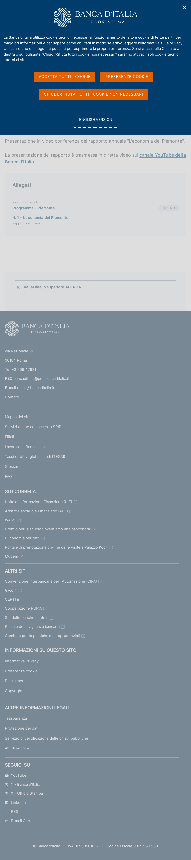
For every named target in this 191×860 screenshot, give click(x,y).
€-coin (11, 590)
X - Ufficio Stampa (24, 793)
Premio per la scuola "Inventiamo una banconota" (48, 529)
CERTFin (12, 599)
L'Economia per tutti (22, 538)
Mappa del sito (18, 416)
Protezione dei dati (21, 728)
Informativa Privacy (22, 661)
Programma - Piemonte (33, 208)
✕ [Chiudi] (184, 7)
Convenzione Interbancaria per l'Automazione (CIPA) (51, 581)
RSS (11, 811)
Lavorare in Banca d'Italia (26, 446)
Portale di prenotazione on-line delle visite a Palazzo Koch (56, 547)
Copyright (13, 690)
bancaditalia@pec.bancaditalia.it (41, 378)
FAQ (8, 476)
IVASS (10, 520)
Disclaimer (14, 680)
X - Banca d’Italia (22, 784)
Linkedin (15, 802)
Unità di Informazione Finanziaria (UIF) (38, 501)
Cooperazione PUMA (23, 608)
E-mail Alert (18, 820)
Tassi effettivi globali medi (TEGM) (35, 456)
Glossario (13, 466)
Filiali (9, 436)
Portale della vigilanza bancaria (32, 626)
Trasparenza (16, 718)
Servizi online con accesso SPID (33, 426)
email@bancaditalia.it (35, 387)
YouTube (15, 775)
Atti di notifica (17, 748)
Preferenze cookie (21, 671)
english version (95, 122)
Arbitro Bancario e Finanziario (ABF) (36, 511)
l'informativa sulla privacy (160, 43)
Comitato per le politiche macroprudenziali (42, 635)
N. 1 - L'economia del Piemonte (40, 217)
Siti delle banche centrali (26, 617)
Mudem (11, 556)
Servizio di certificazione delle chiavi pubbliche (46, 738)
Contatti (12, 397)
